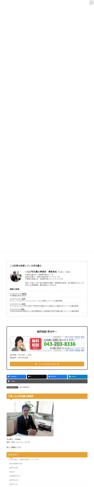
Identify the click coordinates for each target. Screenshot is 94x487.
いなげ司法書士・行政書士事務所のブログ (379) (23, 459)
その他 (24, 294)
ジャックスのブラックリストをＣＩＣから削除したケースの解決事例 (36, 301)
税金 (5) (11, 472)
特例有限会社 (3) (14, 476)
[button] (47, 364)
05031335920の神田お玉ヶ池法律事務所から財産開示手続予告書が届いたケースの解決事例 (45, 311)
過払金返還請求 (24, 387)
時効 (23, 299)
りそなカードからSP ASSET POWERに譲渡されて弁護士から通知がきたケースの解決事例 (45, 306)
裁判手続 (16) (13, 480)
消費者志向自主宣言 (18, 296)
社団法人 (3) (13, 484)
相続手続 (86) (13, 468)
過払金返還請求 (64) (15, 463)
